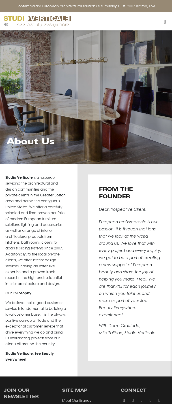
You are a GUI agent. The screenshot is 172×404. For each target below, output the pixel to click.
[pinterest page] (124, 400)
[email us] (132, 400)
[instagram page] (150, 400)
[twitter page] (159, 400)
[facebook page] (141, 400)
